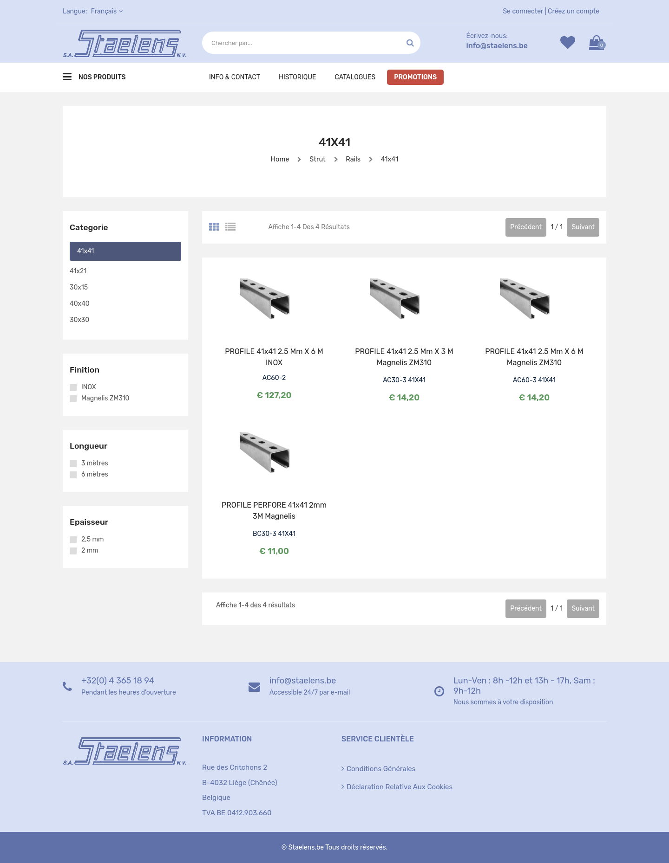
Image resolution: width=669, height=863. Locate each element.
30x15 (79, 287)
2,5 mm (92, 539)
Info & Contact (234, 77)
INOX (88, 387)
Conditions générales (381, 769)
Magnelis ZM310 (105, 398)
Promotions (415, 77)
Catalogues (354, 77)
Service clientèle (377, 738)
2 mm (89, 550)
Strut (316, 159)
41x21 (78, 271)
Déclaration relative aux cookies (400, 787)
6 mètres (94, 474)
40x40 (80, 304)
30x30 (79, 320)
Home (277, 159)
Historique (297, 77)
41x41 (391, 159)
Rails (353, 159)
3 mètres (94, 463)
